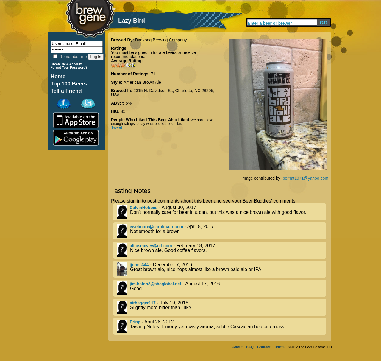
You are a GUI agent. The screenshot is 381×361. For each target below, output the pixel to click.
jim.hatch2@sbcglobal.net (155, 283)
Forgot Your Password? (69, 67)
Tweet (116, 127)
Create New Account (66, 64)
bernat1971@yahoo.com (305, 178)
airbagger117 (143, 303)
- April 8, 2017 (221, 231)
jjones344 (139, 264)
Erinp (135, 322)
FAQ (250, 347)
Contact (264, 347)
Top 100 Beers (69, 84)
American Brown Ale (142, 82)
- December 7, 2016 (221, 269)
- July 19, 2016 (221, 307)
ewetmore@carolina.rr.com (156, 226)
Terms (279, 347)
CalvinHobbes (143, 207)
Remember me (70, 56)
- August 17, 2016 (221, 288)
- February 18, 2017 (221, 250)
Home (58, 77)
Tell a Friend (66, 91)
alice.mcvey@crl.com (151, 245)
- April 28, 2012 (221, 326)
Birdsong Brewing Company (161, 40)
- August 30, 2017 (221, 212)
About (237, 347)
